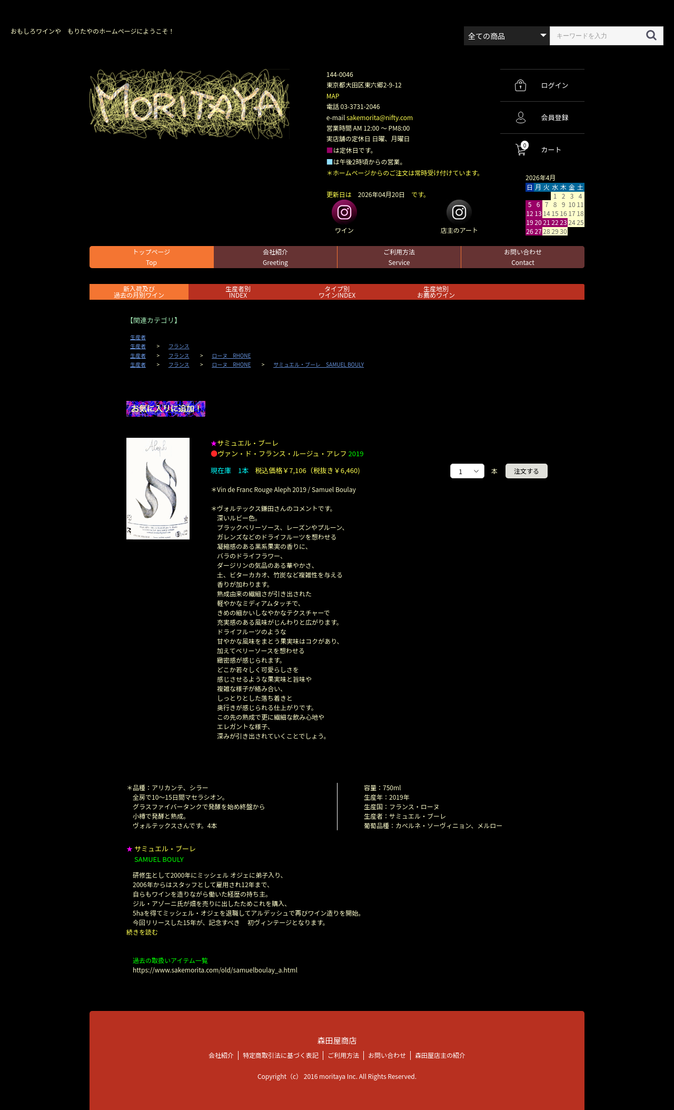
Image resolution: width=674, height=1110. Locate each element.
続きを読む (142, 931)
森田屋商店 (336, 1040)
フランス (179, 346)
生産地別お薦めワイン (436, 291)
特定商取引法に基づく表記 (281, 1054)
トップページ (152, 257)
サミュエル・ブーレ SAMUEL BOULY (318, 364)
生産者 (138, 337)
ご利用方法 (399, 257)
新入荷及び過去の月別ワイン (139, 291)
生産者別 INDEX (238, 291)
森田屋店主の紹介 (440, 1054)
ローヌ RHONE (231, 355)
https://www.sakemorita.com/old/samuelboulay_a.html (215, 969)
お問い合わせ (523, 257)
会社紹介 (275, 257)
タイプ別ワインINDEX (337, 291)
